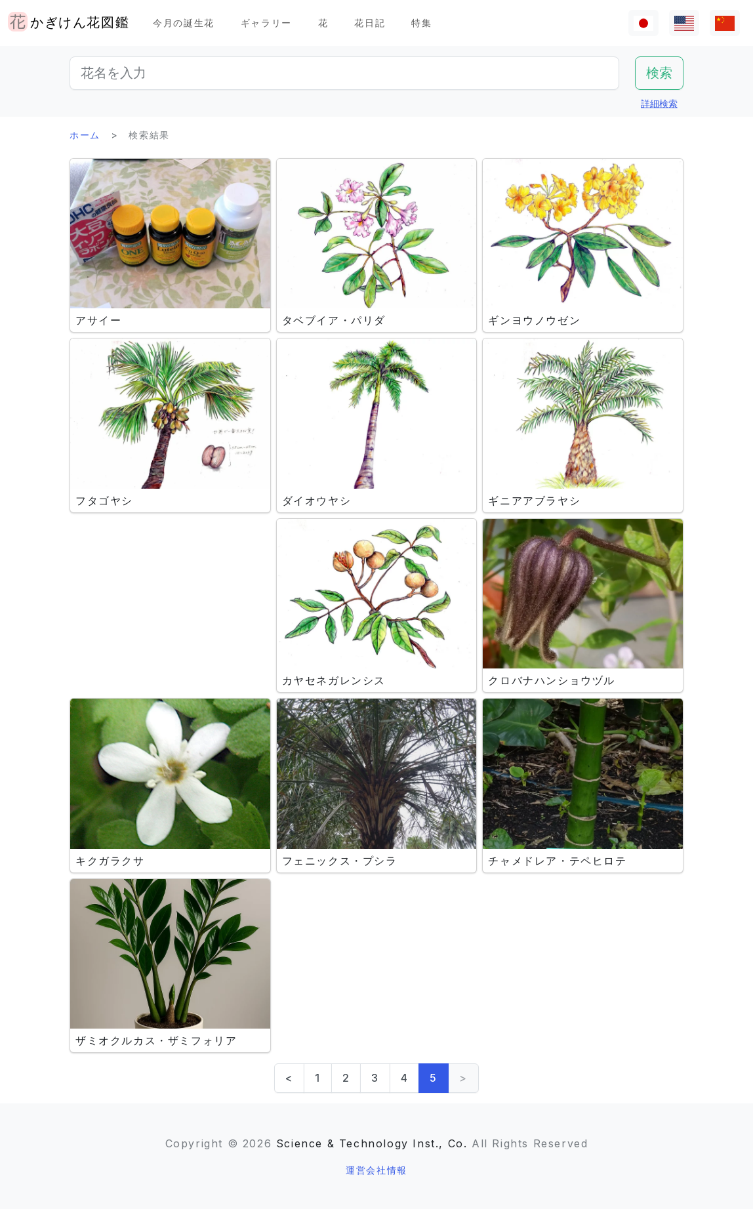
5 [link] (434, 1077)
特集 (421, 22)
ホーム (85, 134)
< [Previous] (289, 1077)
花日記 (369, 22)
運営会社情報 (376, 1170)
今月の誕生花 (183, 22)
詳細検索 (659, 103)
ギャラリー (266, 22)
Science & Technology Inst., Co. (372, 1143)
